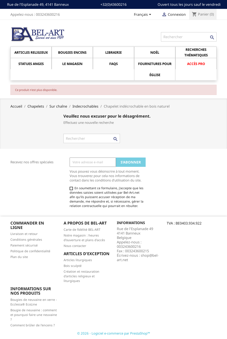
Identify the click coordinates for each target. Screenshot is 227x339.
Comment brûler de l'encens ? (32, 325)
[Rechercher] (189, 36)
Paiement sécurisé (24, 245)
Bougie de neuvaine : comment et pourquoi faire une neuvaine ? (33, 314)
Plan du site (19, 257)
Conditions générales (26, 239)
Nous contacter (75, 246)
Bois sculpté (73, 266)
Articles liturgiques (78, 260)
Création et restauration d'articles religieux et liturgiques (81, 276)
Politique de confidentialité (30, 251)
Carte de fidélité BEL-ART (82, 229)
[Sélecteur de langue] (143, 15)
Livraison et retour (24, 234)
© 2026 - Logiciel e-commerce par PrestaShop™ (113, 333)
